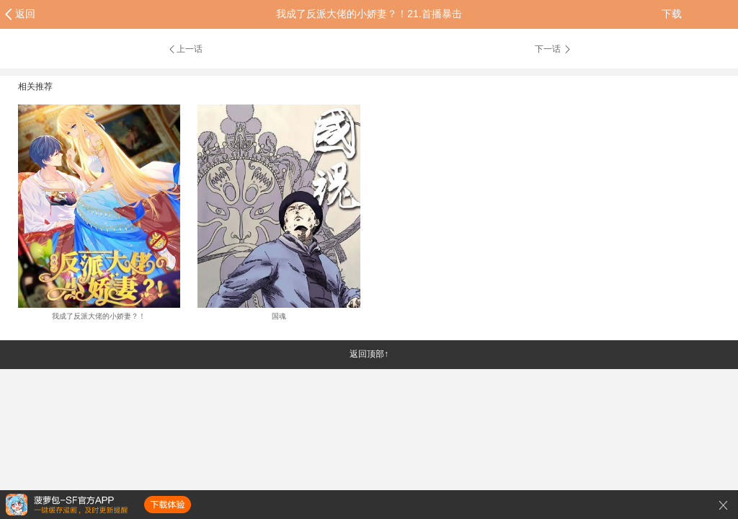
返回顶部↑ (369, 354)
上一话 (185, 49)
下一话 (553, 49)
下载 (672, 13)
